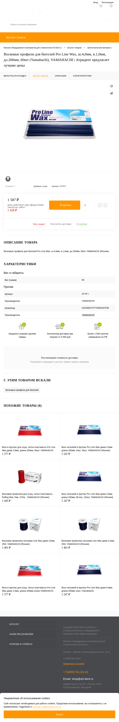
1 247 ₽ (89, 455)
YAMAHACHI (88, 315)
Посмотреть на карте (73, 663)
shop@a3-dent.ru (82, 678)
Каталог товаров (16, 37)
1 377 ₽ (29, 455)
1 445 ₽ (29, 502)
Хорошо (59, 714)
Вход (95, 2)
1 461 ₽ (29, 549)
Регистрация (107, 2)
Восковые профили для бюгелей (22, 390)
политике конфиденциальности (46, 707)
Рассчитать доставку (60, 224)
